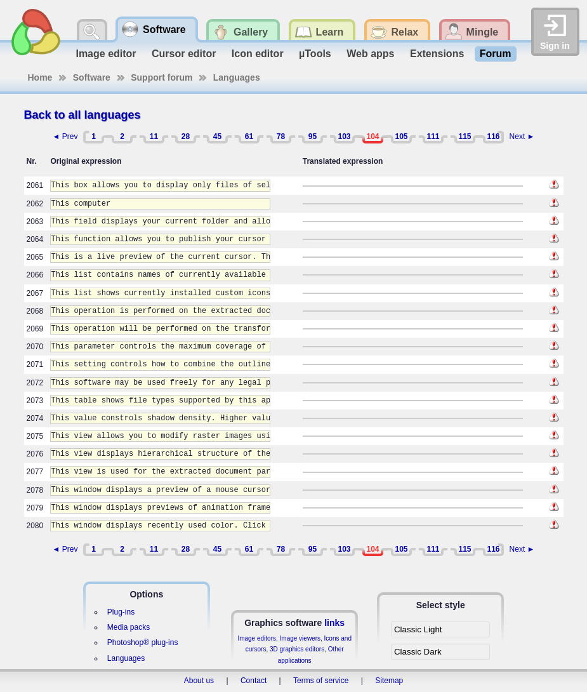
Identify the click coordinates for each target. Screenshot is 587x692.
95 (312, 136)
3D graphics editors (297, 649)
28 (185, 136)
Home (40, 77)
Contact (254, 680)
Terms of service (320, 680)
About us (199, 680)
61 (249, 136)
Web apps (370, 53)
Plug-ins (121, 612)
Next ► (522, 136)
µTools (315, 53)
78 (281, 136)
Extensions (437, 53)
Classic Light (418, 629)
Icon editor (258, 53)
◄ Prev (65, 136)
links (334, 623)
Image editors (256, 638)
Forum (495, 53)
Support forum (161, 77)
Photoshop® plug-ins (142, 642)
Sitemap (389, 680)
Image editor (106, 53)
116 (493, 136)
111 (432, 136)
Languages (236, 77)
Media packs (128, 627)
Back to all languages (82, 115)
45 (217, 136)
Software (91, 77)
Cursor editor (184, 53)
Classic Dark (418, 651)
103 (344, 136)
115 (464, 136)
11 (154, 136)
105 (401, 136)
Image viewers (300, 638)
